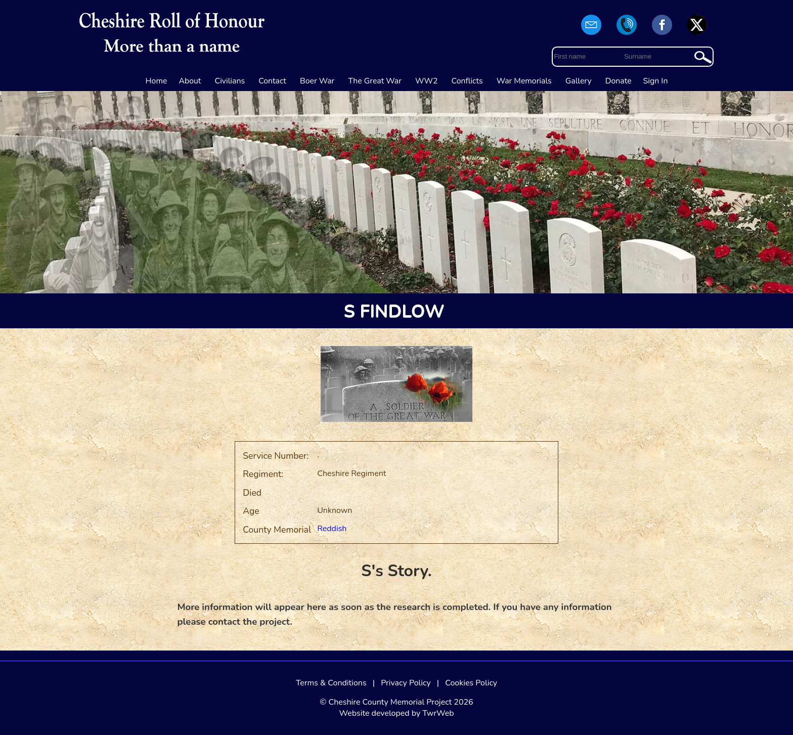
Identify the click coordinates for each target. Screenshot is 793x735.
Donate (618, 81)
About (190, 81)
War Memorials (524, 81)
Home (156, 81)
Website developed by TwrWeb (396, 713)
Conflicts (467, 81)
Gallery (578, 81)
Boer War (317, 81)
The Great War (375, 81)
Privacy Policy (406, 682)
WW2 (426, 81)
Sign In (655, 81)
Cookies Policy (471, 682)
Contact (272, 81)
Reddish (331, 528)
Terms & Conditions (331, 682)
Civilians (230, 81)
